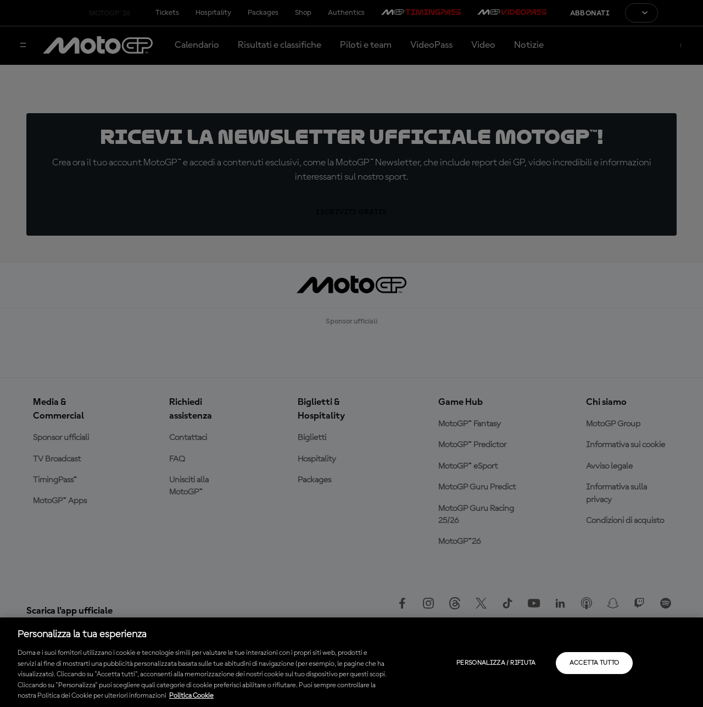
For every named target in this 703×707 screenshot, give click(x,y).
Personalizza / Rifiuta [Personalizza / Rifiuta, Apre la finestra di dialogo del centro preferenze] (496, 663)
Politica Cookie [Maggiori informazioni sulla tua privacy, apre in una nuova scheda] (191, 695)
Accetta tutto (595, 663)
